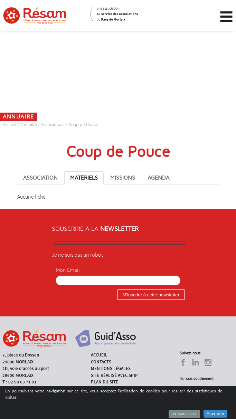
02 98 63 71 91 (22, 382)
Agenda (158, 178)
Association (40, 178)
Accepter (215, 413)
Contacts (101, 362)
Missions (122, 178)
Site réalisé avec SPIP (114, 375)
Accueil (9, 124)
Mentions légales (111, 368)
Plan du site (104, 382)
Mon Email (68, 270)
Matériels (84, 178)
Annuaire (28, 124)
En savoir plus (184, 414)
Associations (53, 124)
